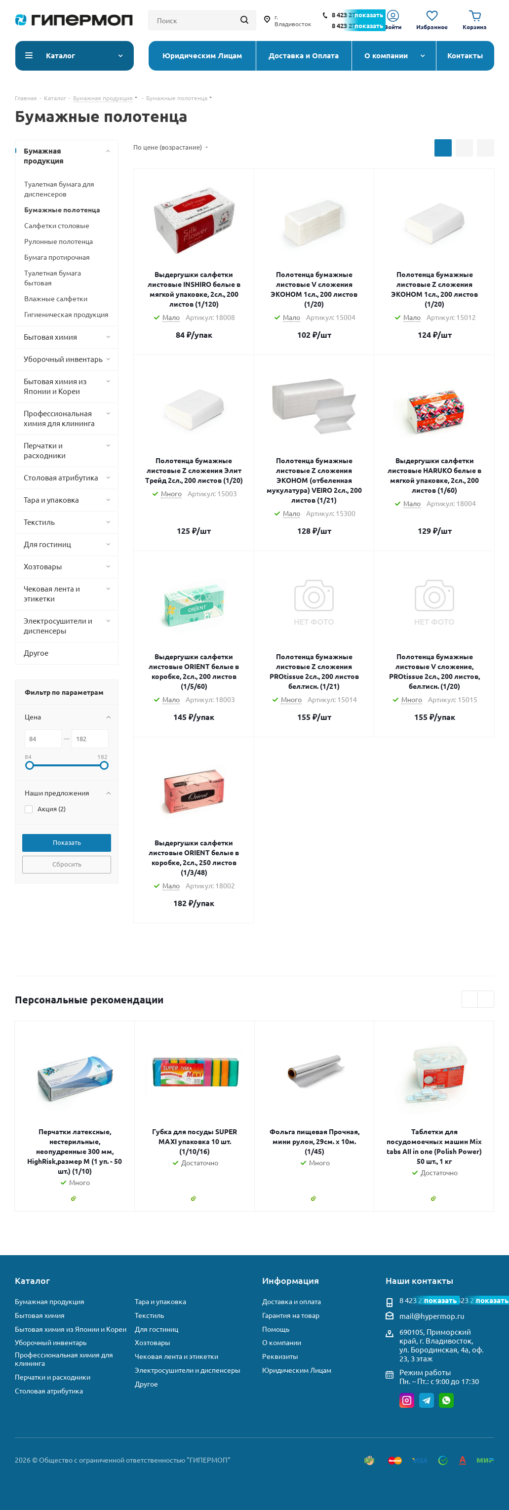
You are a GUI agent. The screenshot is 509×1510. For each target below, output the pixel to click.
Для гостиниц (156, 1329)
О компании (281, 1342)
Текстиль (149, 1315)
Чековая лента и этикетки (176, 1356)
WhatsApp (446, 1400)
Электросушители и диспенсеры (187, 1370)
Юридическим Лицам (296, 1370)
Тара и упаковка (160, 1301)
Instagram (406, 1400)
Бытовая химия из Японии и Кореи (70, 1329)
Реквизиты (280, 1356)
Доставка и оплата (291, 1301)
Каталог (32, 1280)
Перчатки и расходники (52, 1377)
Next (486, 999)
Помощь (275, 1329)
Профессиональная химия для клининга (64, 1359)
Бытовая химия (40, 1315)
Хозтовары (152, 1342)
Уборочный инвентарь (50, 1342)
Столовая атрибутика (49, 1391)
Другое (146, 1384)
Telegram (426, 1400)
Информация (290, 1280)
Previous (470, 999)
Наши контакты (419, 1280)
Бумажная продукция (49, 1301)
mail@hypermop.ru (432, 1315)
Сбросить (66, 864)
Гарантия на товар (290, 1315)
